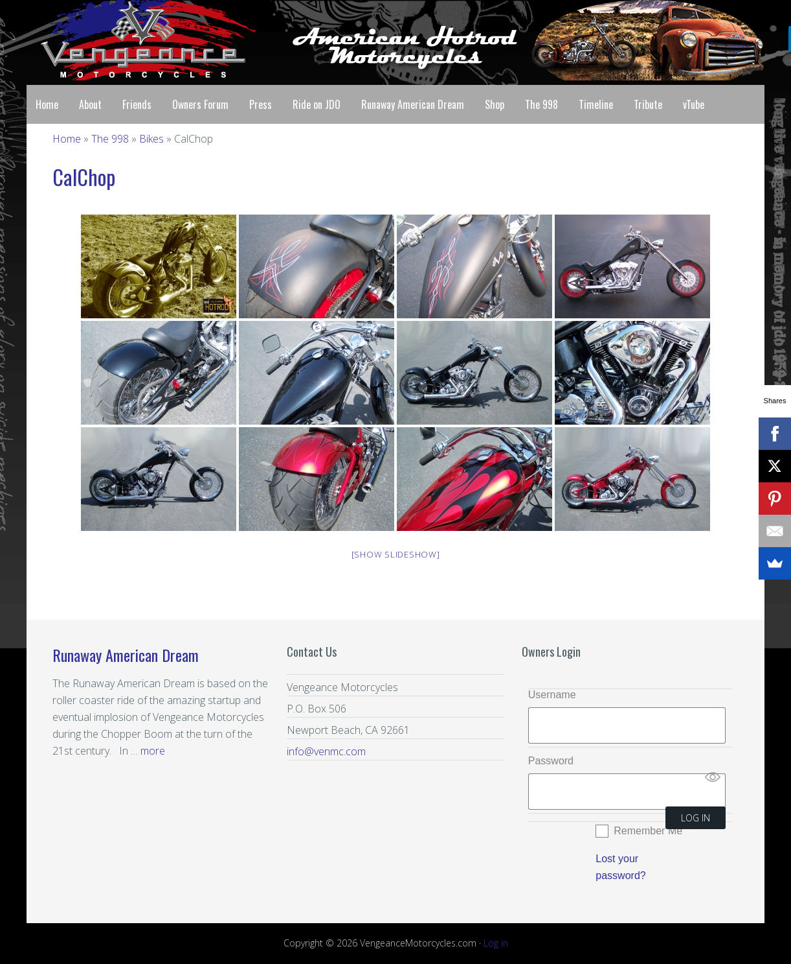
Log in (496, 943)
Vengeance (130, 40)
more (152, 751)
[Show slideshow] (395, 554)
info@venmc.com (326, 751)
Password (551, 760)
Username (552, 694)
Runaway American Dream (125, 654)
